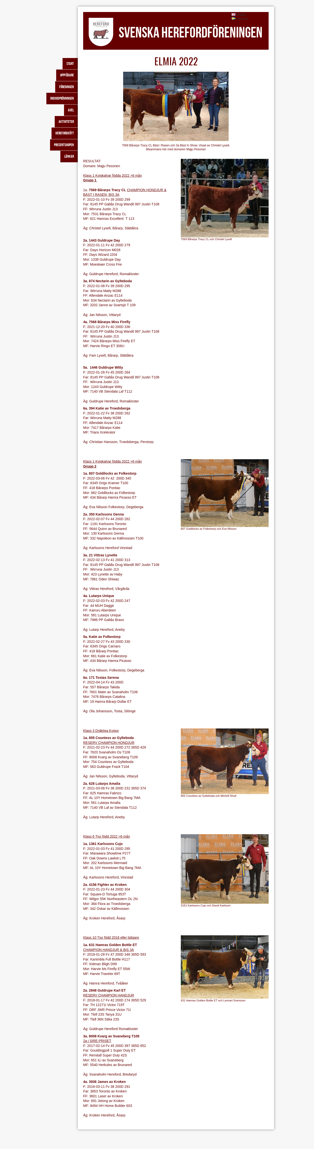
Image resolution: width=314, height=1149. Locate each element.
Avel (71, 110)
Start (70, 63)
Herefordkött (64, 133)
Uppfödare (67, 75)
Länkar (69, 156)
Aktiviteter (66, 121)
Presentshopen (64, 145)
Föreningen (66, 87)
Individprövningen (62, 98)
